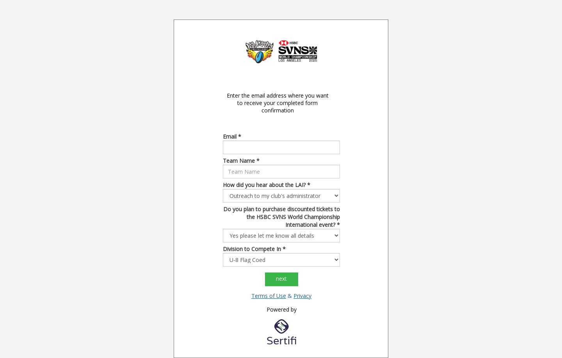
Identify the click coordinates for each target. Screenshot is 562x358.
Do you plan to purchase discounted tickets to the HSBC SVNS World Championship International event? (281, 216)
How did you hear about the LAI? (266, 185)
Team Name (241, 160)
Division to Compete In (254, 249)
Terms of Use (268, 295)
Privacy (302, 295)
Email (232, 136)
